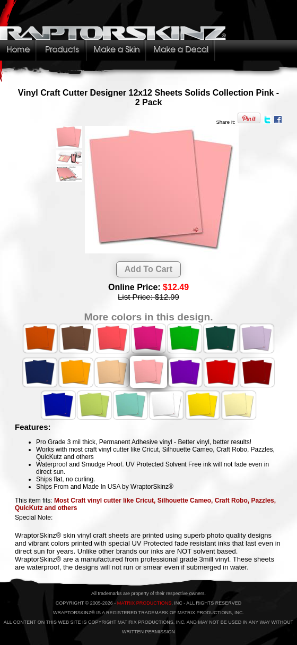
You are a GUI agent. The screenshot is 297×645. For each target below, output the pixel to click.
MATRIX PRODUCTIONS (144, 603)
